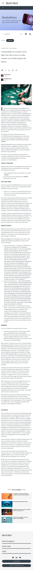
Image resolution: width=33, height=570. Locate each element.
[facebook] (13, 70)
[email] (2, 70)
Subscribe (10, 40)
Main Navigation (8, 541)
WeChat (20, 557)
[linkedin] (9, 70)
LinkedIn (30, 34)
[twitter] (6, 70)
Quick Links (6, 546)
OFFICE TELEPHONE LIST (17, 565)
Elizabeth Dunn (7, 78)
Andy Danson (7, 74)
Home (3, 34)
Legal (4, 551)
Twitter (26, 34)
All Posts (3, 40)
